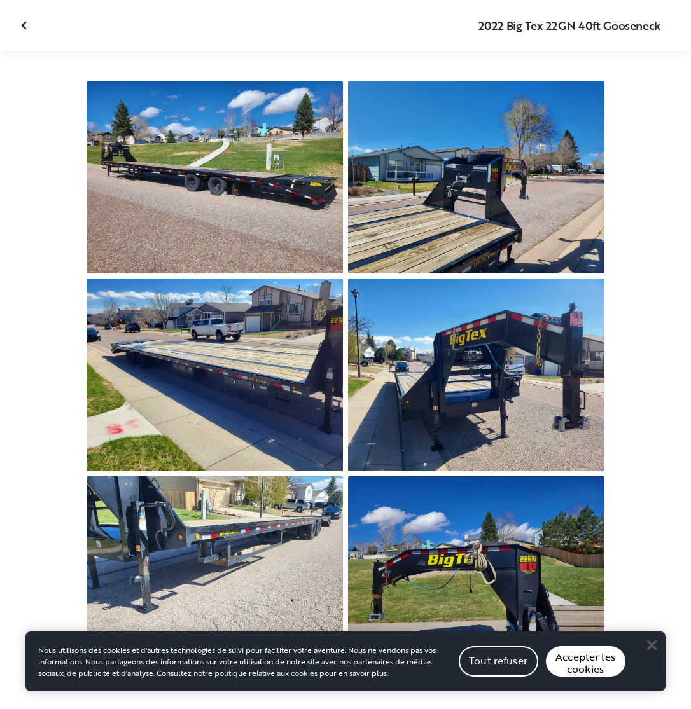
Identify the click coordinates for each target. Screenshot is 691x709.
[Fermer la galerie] (25, 25)
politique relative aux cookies (266, 675)
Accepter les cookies (585, 665)
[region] (345, 664)
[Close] (652, 647)
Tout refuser (498, 663)
